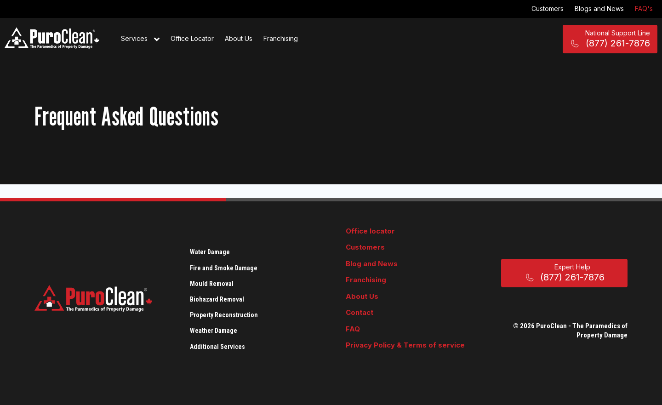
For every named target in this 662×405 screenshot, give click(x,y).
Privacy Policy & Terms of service (405, 345)
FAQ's (644, 8)
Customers (547, 8)
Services (140, 39)
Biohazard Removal (217, 299)
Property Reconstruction (224, 315)
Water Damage (210, 252)
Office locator (370, 231)
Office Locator (192, 38)
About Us (238, 38)
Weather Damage (213, 330)
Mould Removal (212, 283)
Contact (359, 312)
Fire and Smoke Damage (223, 268)
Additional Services (217, 346)
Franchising (280, 38)
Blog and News (372, 263)
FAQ (353, 329)
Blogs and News (599, 8)
